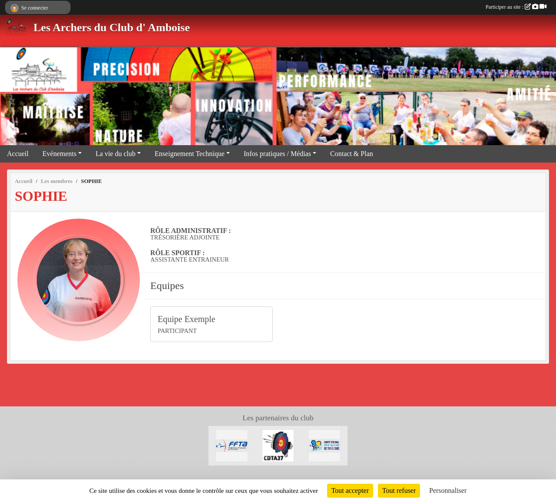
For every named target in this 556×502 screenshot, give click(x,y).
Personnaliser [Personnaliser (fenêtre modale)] (448, 490)
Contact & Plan (351, 153)
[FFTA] (231, 445)
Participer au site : (516, 7)
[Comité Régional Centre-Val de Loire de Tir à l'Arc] (324, 445)
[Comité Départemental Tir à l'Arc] (278, 445)
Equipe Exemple (186, 319)
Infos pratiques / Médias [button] (277, 153)
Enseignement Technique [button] (190, 153)
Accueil (18, 153)
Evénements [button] (59, 153)
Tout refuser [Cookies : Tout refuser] (399, 490)
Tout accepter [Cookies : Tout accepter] (350, 490)
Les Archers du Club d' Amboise (111, 27)
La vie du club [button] (116, 153)
